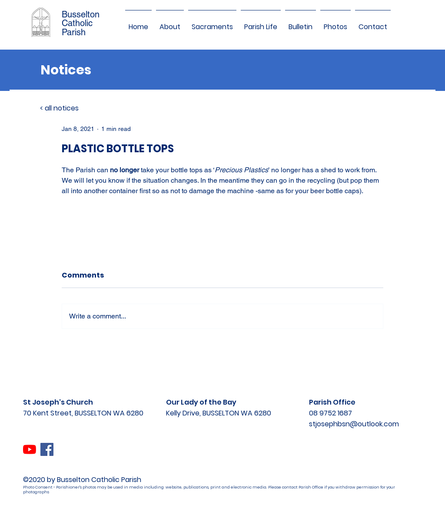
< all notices (59, 108)
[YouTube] (29, 449)
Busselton (81, 14)
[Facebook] (46, 449)
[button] (170, 23)
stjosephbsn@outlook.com (354, 424)
